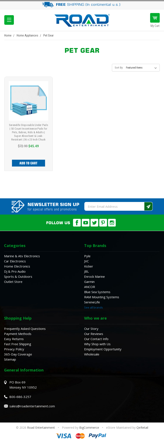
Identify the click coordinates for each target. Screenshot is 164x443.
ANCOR (89, 287)
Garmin (89, 281)
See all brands (93, 307)
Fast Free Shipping (17, 344)
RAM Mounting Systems (101, 297)
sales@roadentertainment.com (32, 406)
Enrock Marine (94, 276)
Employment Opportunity (103, 349)
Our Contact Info (96, 339)
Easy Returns (14, 339)
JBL (86, 271)
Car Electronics (15, 261)
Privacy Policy (14, 349)
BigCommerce (89, 427)
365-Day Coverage (18, 354)
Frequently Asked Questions (25, 328)
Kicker (88, 266)
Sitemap (10, 359)
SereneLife (92, 302)
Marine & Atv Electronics (22, 256)
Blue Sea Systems (97, 292)
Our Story (91, 328)
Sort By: (119, 67)
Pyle (87, 256)
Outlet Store (13, 281)
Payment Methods (17, 334)
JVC (86, 261)
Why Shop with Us (97, 344)
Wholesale (91, 354)
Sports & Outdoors (18, 276)
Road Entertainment (41, 427)
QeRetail (142, 427)
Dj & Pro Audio (15, 271)
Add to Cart (28, 163)
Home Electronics (17, 266)
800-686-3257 (20, 397)
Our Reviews (93, 334)
